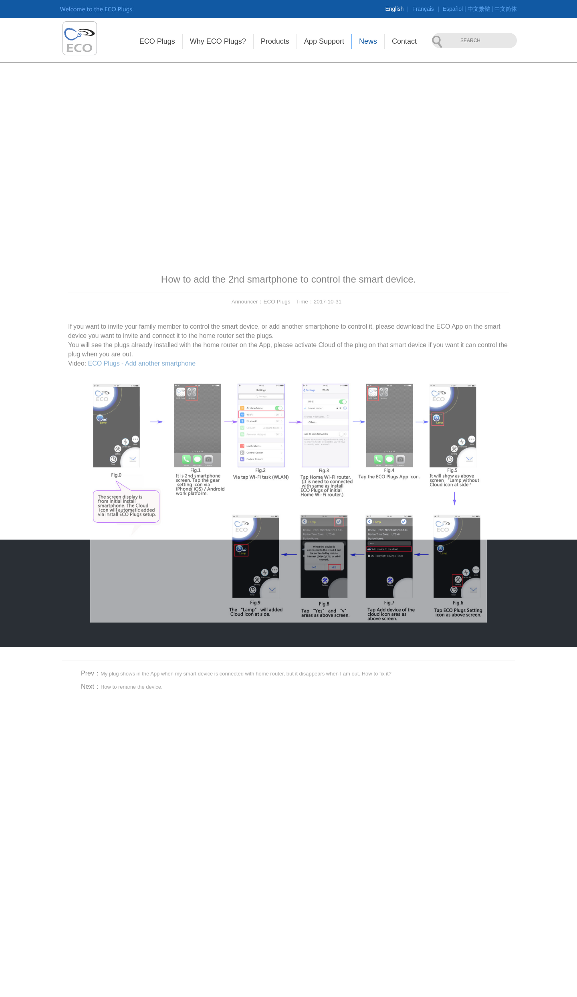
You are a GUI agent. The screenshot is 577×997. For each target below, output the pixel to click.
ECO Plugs (157, 41)
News (368, 41)
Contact (404, 41)
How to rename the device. (132, 778)
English (394, 9)
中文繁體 (479, 9)
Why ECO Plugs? (218, 41)
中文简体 (505, 9)
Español (453, 9)
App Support (324, 41)
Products (275, 41)
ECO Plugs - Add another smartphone (142, 454)
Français (423, 9)
